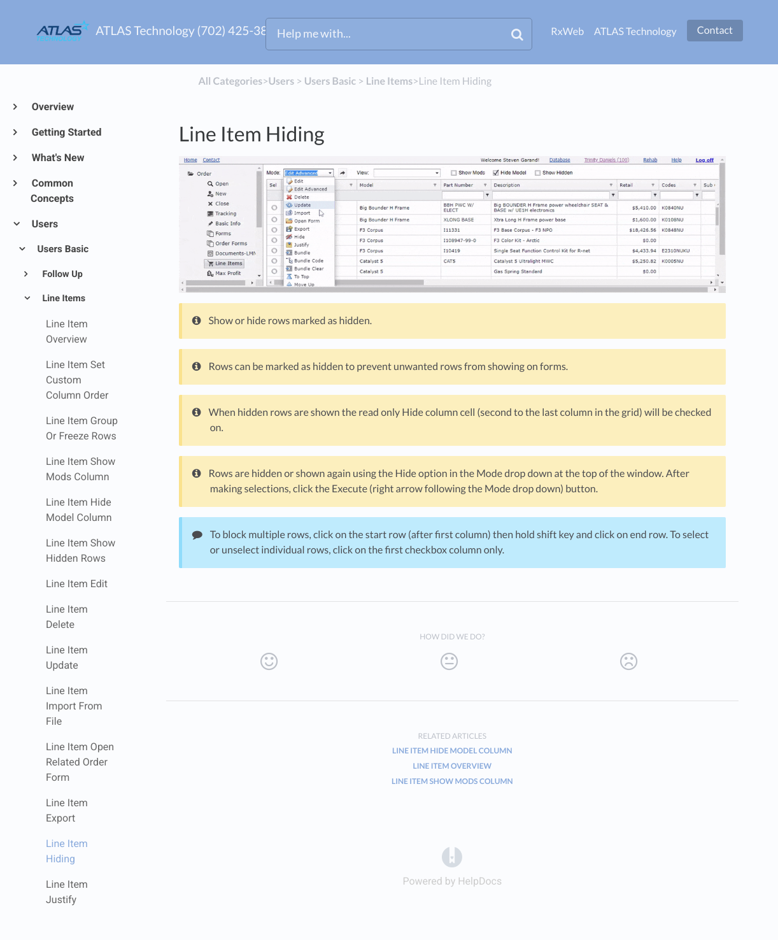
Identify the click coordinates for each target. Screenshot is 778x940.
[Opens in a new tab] (452, 857)
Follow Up (61, 274)
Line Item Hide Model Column (452, 750)
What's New (58, 158)
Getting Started (66, 132)
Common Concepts (52, 190)
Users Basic (62, 249)
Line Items (62, 298)
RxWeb (567, 31)
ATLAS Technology (635, 31)
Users (44, 224)
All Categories (230, 81)
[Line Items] (389, 81)
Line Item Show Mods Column (452, 781)
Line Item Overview (452, 766)
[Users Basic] (330, 81)
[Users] (281, 81)
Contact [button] (715, 30)
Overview (52, 107)
